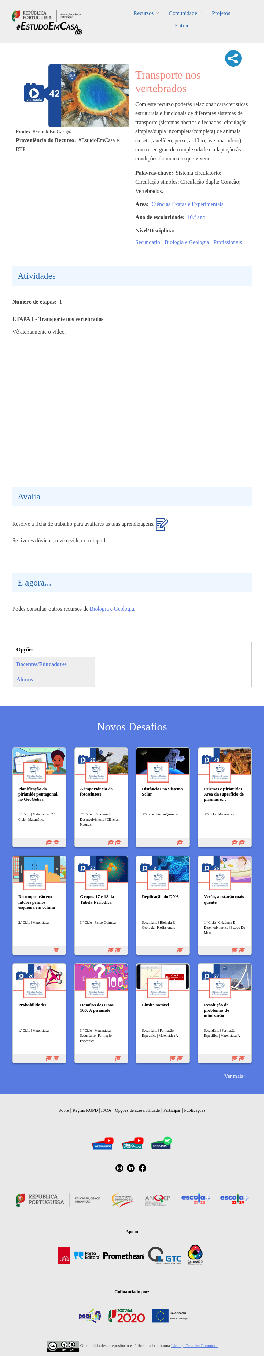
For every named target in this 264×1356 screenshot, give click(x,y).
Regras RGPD (85, 1110)
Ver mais (233, 1076)
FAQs (106, 1110)
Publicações (194, 1110)
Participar (172, 1110)
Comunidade (183, 13)
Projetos (221, 13)
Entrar (182, 25)
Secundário (147, 242)
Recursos (144, 13)
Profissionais (227, 242)
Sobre (64, 1110)
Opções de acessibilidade (137, 1110)
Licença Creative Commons (194, 1345)
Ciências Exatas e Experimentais (187, 204)
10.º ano (196, 217)
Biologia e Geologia (187, 242)
